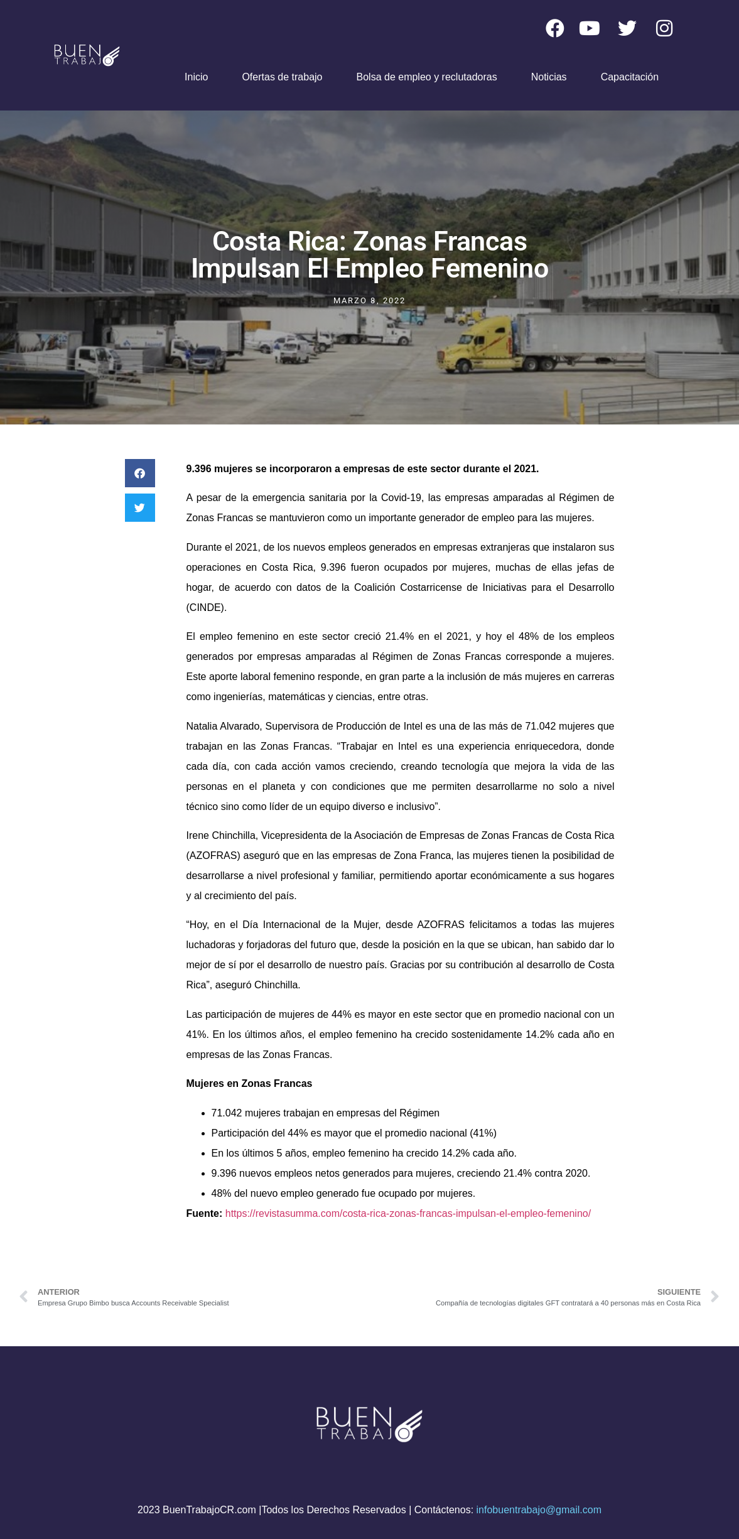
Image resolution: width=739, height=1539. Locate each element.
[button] (140, 473)
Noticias (549, 77)
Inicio (196, 77)
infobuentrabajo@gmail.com (539, 1509)
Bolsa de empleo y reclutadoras (427, 77)
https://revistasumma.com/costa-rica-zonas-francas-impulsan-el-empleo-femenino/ (408, 1213)
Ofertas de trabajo (282, 77)
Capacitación (630, 77)
